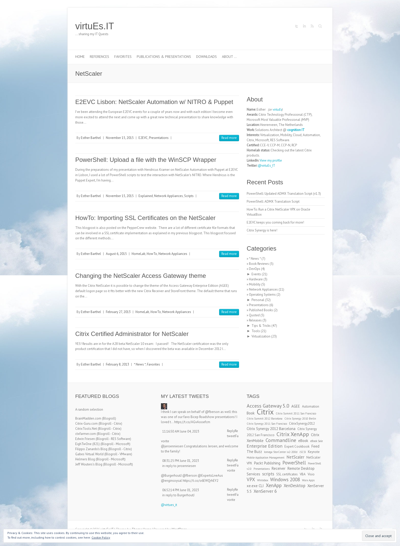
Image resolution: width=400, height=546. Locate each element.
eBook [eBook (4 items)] (303, 440)
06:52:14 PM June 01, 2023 (180, 490)
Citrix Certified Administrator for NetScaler (132, 333)
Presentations (159, 138)
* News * (140, 364)
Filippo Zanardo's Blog (91, 449)
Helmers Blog (85, 459)
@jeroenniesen (172, 446)
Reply (231, 431)
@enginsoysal (171, 480)
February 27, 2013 (118, 312)
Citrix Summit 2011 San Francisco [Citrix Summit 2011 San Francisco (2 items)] (296, 413)
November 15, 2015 (120, 138)
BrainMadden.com (88, 418)
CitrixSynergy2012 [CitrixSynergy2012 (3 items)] (302, 423)
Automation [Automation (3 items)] (310, 406)
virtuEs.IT (94, 26)
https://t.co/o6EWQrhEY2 (200, 480)
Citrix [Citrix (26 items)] (265, 412)
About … (229, 56)
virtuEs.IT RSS (312, 26)
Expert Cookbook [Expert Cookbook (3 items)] (296, 446)
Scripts (189, 196)
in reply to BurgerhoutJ (178, 495)
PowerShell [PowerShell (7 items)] (294, 463)
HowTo (152, 254)
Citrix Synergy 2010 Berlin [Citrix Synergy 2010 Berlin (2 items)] (300, 418)
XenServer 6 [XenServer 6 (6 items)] (265, 491)
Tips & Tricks (261, 325)
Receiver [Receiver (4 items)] (278, 468)
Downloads (206, 56)
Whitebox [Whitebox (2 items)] (262, 480)
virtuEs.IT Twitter (297, 26)
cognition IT (296, 130)
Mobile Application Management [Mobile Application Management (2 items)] (265, 457)
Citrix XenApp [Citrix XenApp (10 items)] (293, 434)
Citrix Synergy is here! (262, 230)
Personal (258, 300)
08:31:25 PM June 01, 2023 (180, 461)
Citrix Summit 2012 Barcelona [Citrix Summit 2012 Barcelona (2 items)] (264, 418)
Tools (256, 331)
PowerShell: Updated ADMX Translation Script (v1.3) (284, 193)
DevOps (254, 269)
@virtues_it (169, 505)
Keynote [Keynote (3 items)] (314, 452)
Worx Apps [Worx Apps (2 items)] (308, 480)
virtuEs (277, 109)
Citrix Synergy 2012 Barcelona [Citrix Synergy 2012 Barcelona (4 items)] (271, 428)
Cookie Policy (101, 537)
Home (80, 56)
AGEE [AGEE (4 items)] (295, 406)
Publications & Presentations (164, 56)
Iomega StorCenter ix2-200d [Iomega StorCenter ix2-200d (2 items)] (280, 452)
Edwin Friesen (85, 439)
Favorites (123, 56)
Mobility (254, 284)
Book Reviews (259, 264)
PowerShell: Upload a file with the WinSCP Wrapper (145, 159)
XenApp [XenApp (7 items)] (274, 485)
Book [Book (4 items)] (251, 413)
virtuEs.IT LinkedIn (304, 26)
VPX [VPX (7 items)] (251, 479)
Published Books (261, 310)
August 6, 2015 (116, 254)
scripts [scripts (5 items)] (268, 474)
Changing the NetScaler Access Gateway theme (140, 275)
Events (256, 274)
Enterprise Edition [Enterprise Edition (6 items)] (264, 446)
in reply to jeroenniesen (179, 466)
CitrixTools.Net (86, 428)
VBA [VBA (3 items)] (303, 474)
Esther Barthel (91, 138)
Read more (229, 138)
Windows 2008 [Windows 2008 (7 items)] (285, 479)
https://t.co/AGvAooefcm (192, 422)
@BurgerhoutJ (171, 475)
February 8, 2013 (117, 364)
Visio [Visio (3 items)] (311, 474)
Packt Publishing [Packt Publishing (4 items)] (267, 463)
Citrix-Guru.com (86, 423)
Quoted (254, 315)
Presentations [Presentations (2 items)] (262, 469)
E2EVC (143, 138)
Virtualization (261, 336)
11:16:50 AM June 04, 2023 (180, 431)
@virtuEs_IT (266, 165)
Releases (255, 320)
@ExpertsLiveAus (210, 475)
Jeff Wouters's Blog (88, 464)
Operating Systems (262, 294)
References (99, 56)
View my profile (271, 160)
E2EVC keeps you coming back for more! (275, 222)
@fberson (212, 412)
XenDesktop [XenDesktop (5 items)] (294, 485)
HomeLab (138, 254)
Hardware (256, 279)
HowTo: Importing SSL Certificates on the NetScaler (145, 217)
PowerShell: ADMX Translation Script (273, 201)
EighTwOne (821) (87, 444)
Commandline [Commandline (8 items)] (281, 440)
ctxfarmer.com (85, 434)
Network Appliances (168, 196)
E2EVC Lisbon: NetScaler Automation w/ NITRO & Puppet (154, 101)
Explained (146, 196)
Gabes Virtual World (89, 454)
